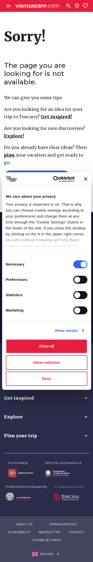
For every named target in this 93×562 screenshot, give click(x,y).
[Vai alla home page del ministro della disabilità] (63, 473)
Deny (46, 378)
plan (9, 155)
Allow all (46, 346)
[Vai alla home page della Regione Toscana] (20, 473)
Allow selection (46, 362)
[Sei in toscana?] (77, 6)
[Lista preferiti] (85, 6)
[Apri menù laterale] (8, 5)
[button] (46, 398)
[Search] (68, 6)
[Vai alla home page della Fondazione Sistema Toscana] (26, 497)
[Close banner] (85, 179)
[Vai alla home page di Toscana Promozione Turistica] (69, 497)
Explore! (14, 136)
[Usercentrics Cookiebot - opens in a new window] (55, 179)
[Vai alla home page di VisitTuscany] (37, 6)
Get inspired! (56, 117)
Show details (66, 330)
